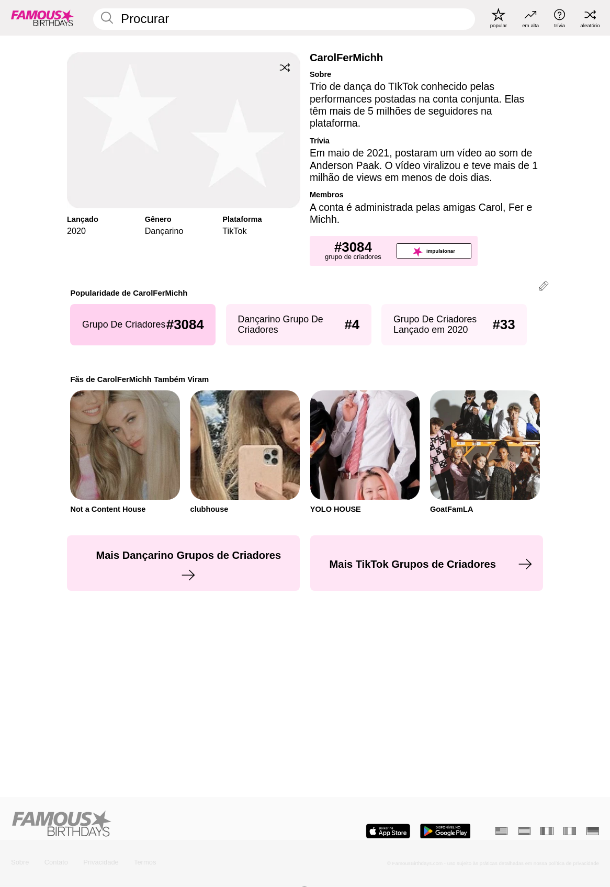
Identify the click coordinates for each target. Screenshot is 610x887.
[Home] (155, 824)
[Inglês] (501, 831)
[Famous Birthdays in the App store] (388, 831)
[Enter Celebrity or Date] (284, 18)
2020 (76, 230)
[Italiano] (569, 831)
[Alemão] (592, 831)
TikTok (234, 230)
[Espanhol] (524, 831)
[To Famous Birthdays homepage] (42, 17)
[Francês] (546, 831)
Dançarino (164, 230)
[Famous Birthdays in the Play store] (445, 831)
